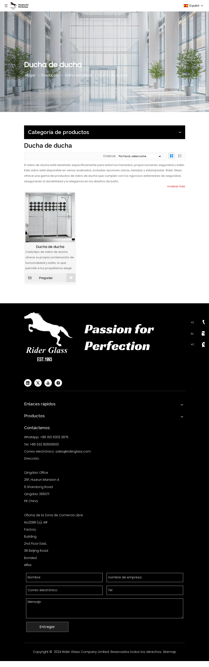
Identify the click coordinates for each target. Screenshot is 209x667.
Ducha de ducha (50, 246)
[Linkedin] (28, 383)
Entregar (47, 626)
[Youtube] (48, 383)
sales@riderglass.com (73, 451)
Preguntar (39, 277)
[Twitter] (38, 383)
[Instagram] (58, 383)
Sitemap (169, 652)
